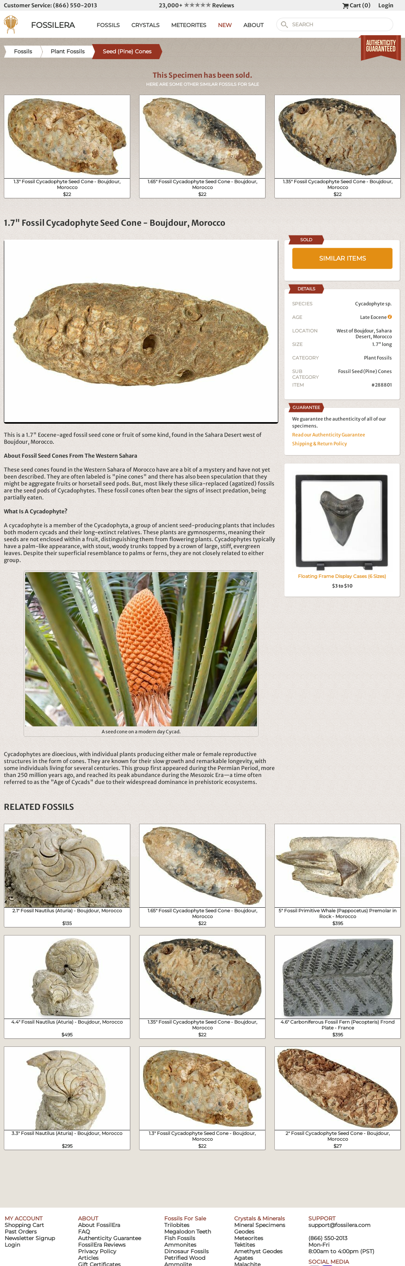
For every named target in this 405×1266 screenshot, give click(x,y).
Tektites (244, 1244)
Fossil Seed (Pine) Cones (365, 371)
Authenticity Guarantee (109, 1238)
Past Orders (21, 1231)
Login (385, 5)
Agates (243, 1257)
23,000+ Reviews (196, 5)
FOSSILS (108, 25)
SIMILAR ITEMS (342, 258)
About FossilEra (99, 1225)
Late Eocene (376, 317)
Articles (88, 1257)
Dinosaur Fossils (186, 1251)
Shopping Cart (24, 1225)
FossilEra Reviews (102, 1244)
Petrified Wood (184, 1257)
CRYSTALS (145, 25)
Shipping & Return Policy (319, 443)
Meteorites (248, 1238)
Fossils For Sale (185, 1218)
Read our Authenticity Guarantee (328, 435)
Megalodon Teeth (187, 1231)
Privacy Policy (97, 1251)
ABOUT (253, 25)
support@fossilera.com (339, 1225)
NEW (225, 25)
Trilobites (176, 1225)
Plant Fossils (378, 358)
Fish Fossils (179, 1238)
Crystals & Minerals (259, 1218)
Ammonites (180, 1244)
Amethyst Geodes (258, 1251)
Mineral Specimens (259, 1225)
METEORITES (188, 25)
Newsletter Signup (30, 1238)
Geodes (244, 1231)
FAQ (84, 1231)
